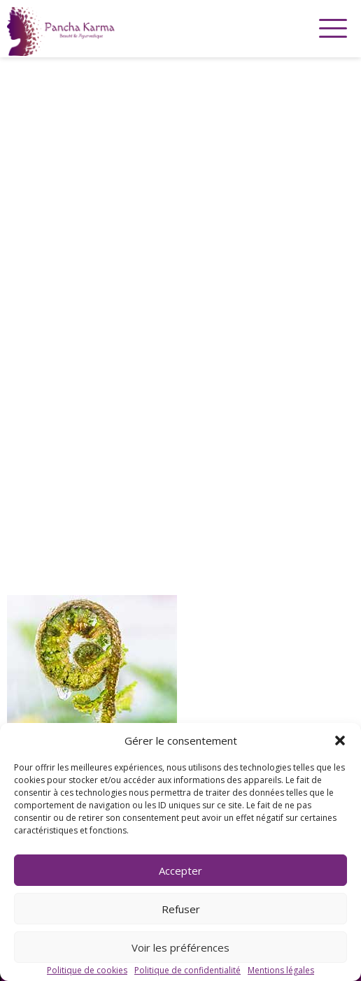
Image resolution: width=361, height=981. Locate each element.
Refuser (181, 909)
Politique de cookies (87, 970)
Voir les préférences (180, 947)
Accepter (180, 871)
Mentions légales (281, 970)
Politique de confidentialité (187, 970)
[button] (340, 740)
